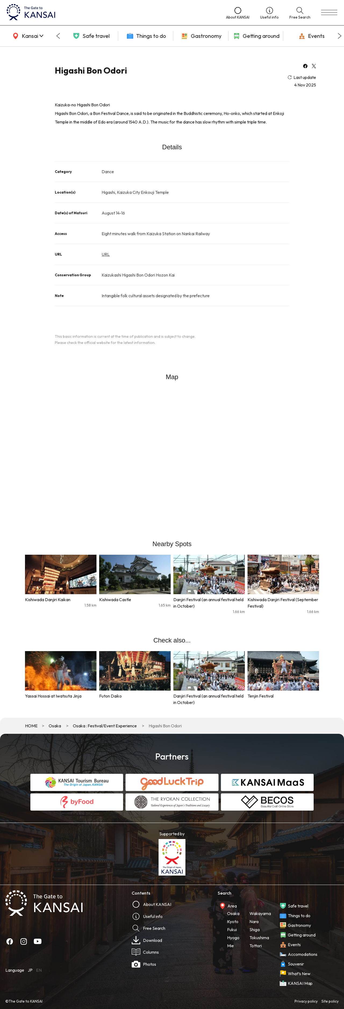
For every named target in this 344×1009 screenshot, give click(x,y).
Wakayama (260, 913)
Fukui (232, 929)
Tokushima (259, 937)
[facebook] (305, 66)
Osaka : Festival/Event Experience (105, 725)
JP (30, 970)
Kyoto (232, 921)
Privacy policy (306, 1001)
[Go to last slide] (58, 36)
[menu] (329, 13)
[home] (111, 12)
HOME (31, 725)
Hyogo (233, 937)
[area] (27, 36)
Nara (254, 921)
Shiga (254, 929)
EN (39, 970)
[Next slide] (339, 36)
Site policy (330, 1001)
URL (106, 254)
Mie (230, 945)
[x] (314, 66)
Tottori (255, 945)
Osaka (55, 725)
